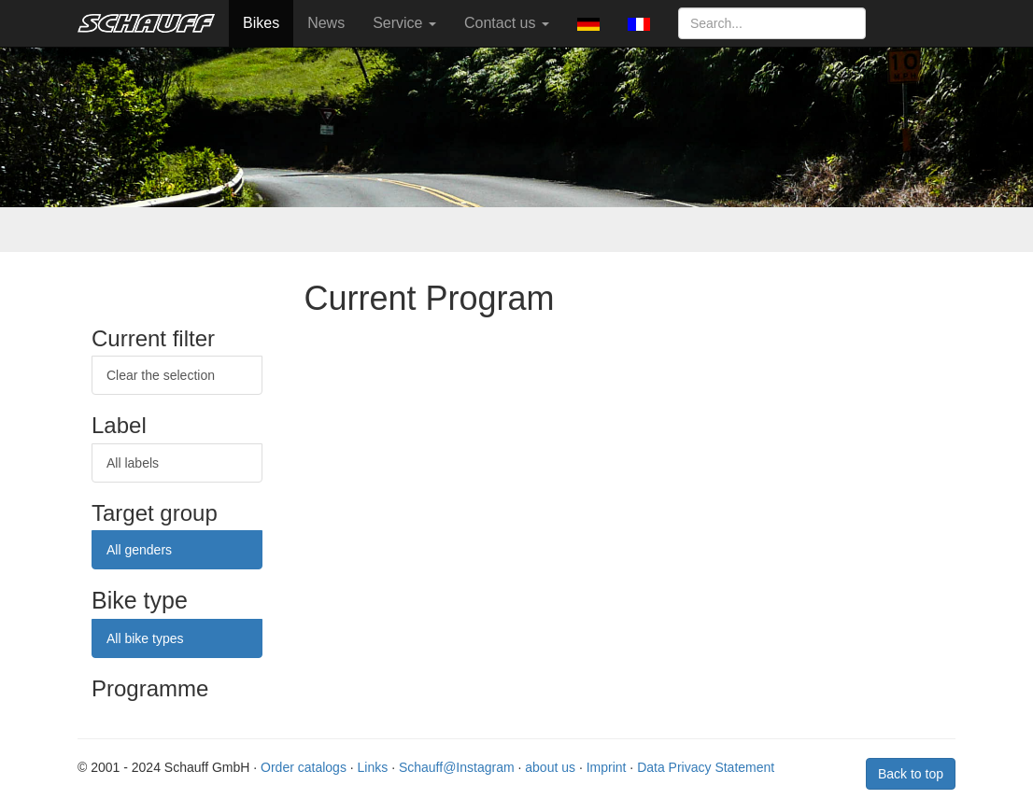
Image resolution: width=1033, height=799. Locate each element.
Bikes (261, 23)
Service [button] (404, 23)
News (326, 23)
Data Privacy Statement (705, 767)
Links (373, 767)
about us (550, 767)
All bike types (144, 638)
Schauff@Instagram (457, 767)
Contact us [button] (506, 23)
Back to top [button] (910, 773)
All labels (132, 463)
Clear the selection (160, 375)
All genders (139, 549)
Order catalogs (304, 767)
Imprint (607, 767)
